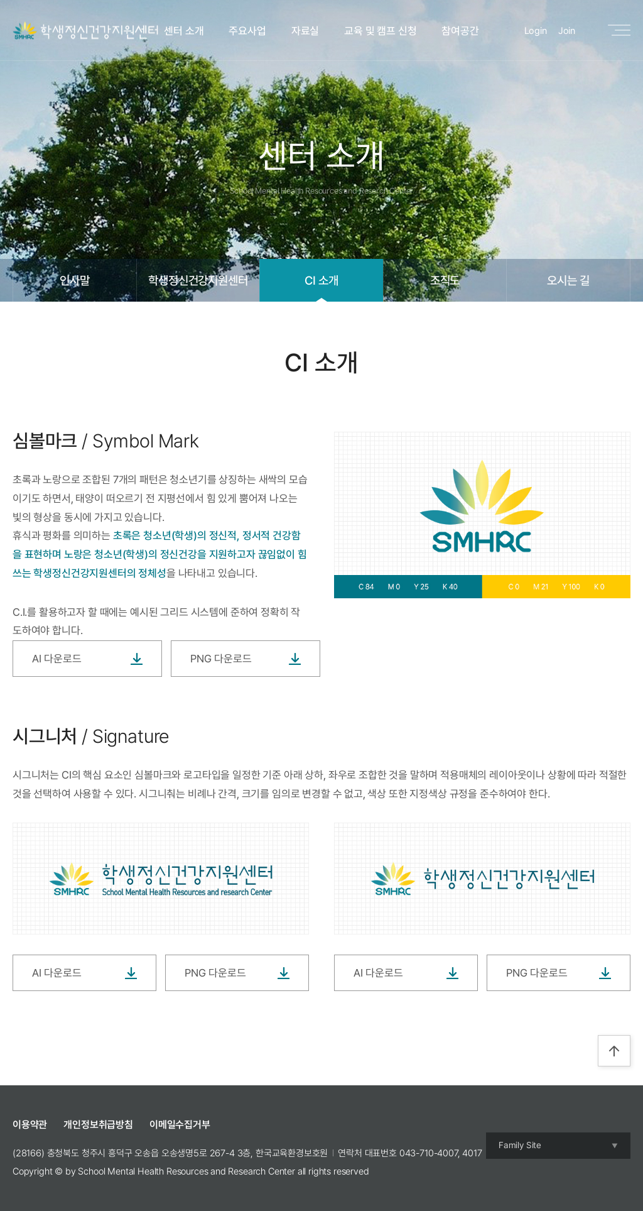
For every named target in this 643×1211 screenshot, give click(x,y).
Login (535, 30)
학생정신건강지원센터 (197, 280)
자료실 (305, 31)
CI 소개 (321, 280)
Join (566, 30)
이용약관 (30, 1125)
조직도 (445, 280)
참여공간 (459, 31)
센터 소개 (183, 31)
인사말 (75, 280)
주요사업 (247, 31)
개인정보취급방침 (98, 1125)
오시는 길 (568, 280)
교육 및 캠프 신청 (380, 31)
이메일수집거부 (179, 1125)
